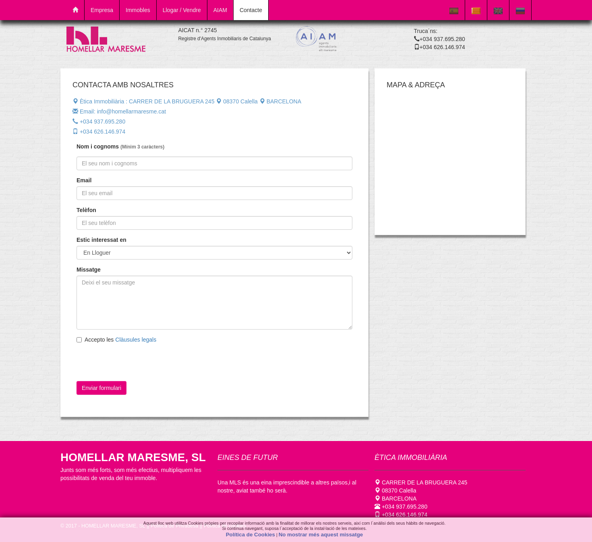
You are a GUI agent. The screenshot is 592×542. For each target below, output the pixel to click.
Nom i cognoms (120, 146)
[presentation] (144, 365)
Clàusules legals (135, 339)
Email (84, 180)
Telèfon (86, 210)
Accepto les (116, 339)
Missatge (89, 269)
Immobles (138, 10)
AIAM (220, 10)
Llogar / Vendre (182, 10)
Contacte (251, 10)
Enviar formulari (101, 388)
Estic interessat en (101, 240)
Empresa (102, 10)
